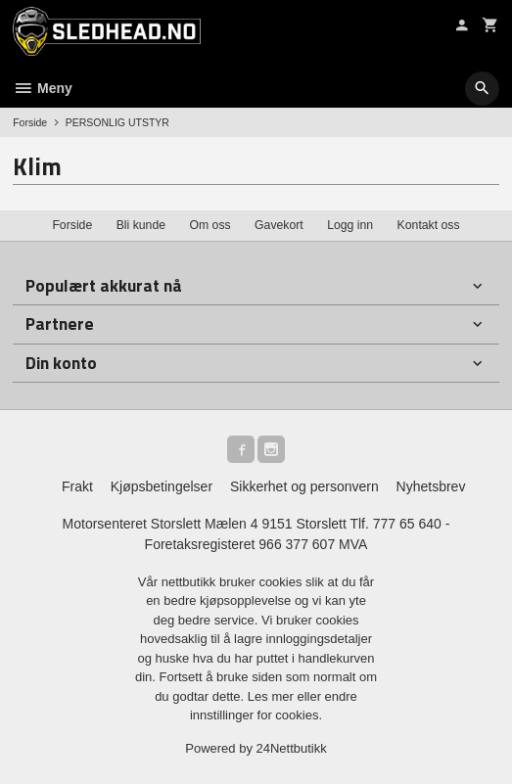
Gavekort (279, 225)
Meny (42, 88)
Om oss (209, 225)
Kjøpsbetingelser (161, 486)
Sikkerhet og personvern (304, 486)
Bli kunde (140, 225)
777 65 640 (407, 523)
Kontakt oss (428, 225)
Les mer (273, 696)
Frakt (77, 486)
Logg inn (350, 225)
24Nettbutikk (291, 748)
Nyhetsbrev (431, 486)
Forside (30, 122)
